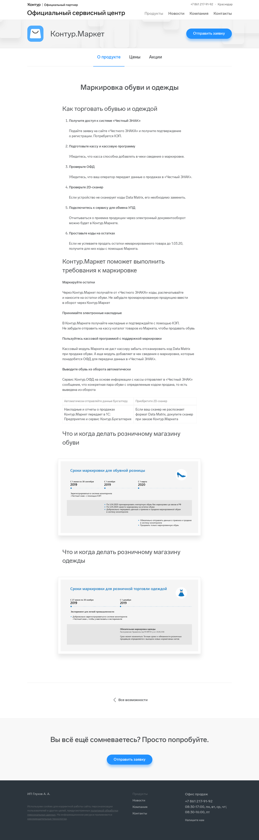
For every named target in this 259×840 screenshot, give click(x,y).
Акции (155, 57)
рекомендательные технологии (47, 819)
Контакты (223, 13)
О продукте (109, 57)
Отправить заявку (209, 33)
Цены (134, 57)
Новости (176, 13)
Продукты (154, 13)
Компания (199, 13)
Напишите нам (194, 820)
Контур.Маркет (77, 33)
